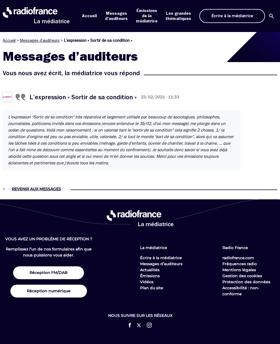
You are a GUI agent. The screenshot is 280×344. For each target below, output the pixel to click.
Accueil (89, 16)
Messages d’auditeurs (40, 40)
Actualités (149, 269)
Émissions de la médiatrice (147, 15)
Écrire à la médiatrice (161, 257)
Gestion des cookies (242, 275)
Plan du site (151, 287)
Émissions (150, 275)
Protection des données (246, 281)
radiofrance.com (238, 257)
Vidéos (146, 281)
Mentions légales (239, 269)
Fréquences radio (239, 263)
